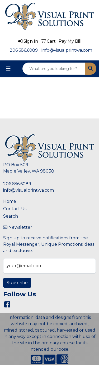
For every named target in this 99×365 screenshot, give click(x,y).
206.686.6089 (24, 50)
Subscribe (17, 282)
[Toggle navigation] (8, 68)
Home (9, 201)
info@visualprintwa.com (66, 50)
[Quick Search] (53, 69)
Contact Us (14, 208)
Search (10, 216)
